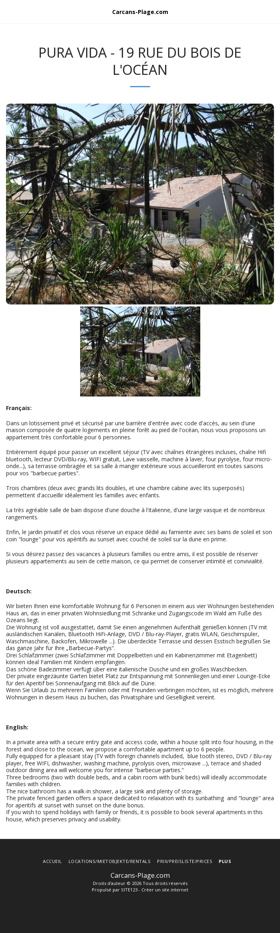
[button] (9, 11)
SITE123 (129, 890)
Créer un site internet (164, 890)
